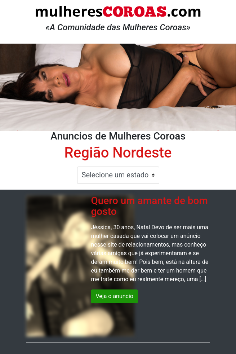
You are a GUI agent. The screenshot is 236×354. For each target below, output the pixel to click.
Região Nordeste (118, 152)
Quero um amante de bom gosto (149, 206)
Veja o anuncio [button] (114, 296)
